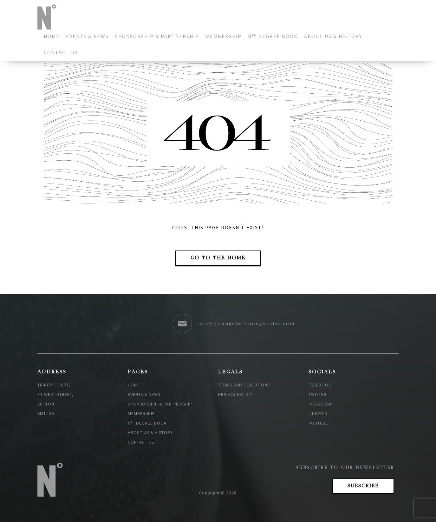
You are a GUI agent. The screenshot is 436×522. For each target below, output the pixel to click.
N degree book (273, 36)
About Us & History (333, 36)
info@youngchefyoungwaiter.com (246, 323)
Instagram (321, 404)
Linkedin (318, 413)
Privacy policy (235, 394)
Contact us (61, 52)
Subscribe (363, 486)
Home (52, 36)
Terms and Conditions (244, 385)
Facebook (320, 385)
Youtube (318, 423)
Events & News (87, 36)
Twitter (318, 394)
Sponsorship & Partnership (157, 36)
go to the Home (218, 258)
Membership (223, 36)
